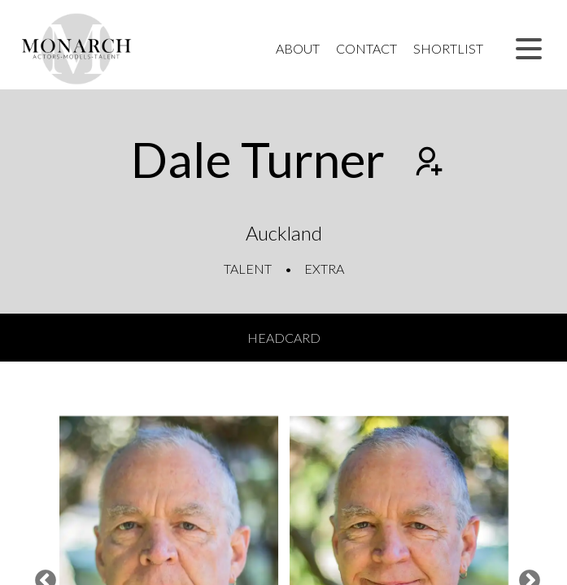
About (298, 48)
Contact (366, 48)
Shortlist (448, 48)
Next (525, 577)
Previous (41, 577)
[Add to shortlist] (427, 163)
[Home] (77, 48)
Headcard (284, 337)
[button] (529, 49)
